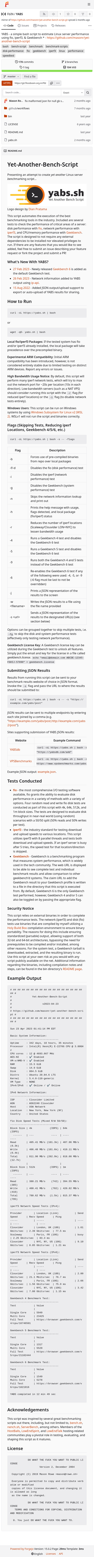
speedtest (8, 55)
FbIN (10, 14)
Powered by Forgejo (22, 1549)
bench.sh (76, 1423)
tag (24, 67)
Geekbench (74, 232)
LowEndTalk (54, 1431)
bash (5, 46)
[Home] (7, 4)
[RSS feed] (44, 14)
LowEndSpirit (30, 1431)
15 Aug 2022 (21, 288)
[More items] (90, 26)
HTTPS (7, 83)
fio (28, 51)
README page (72, 969)
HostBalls (13, 1431)
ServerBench (29, 1427)
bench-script (18, 46)
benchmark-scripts (57, 46)
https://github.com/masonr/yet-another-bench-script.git (39, 19)
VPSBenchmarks (21, 761)
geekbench (39, 51)
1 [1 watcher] (60, 14)
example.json (47, 772)
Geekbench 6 (61, 269)
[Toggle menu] (89, 4)
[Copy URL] (51, 83)
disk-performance (13, 51)
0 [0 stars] (75, 14)
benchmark (36, 46)
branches (70, 62)
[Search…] (87, 92)
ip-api (35, 283)
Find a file (30, 76)
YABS (19, 14)
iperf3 (52, 51)
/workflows (17, 108)
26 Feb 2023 (21, 278)
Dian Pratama (38, 209)
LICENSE (11, 124)
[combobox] (72, 92)
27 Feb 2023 (21, 269)
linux (62, 51)
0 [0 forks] (89, 14)
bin (8, 116)
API (61, 1553)
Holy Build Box (17, 928)
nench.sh (13, 1427)
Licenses (51, 1553)
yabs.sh (10, 140)
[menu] (58, 83)
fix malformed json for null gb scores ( (47, 101)
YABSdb (15, 750)
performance (75, 51)
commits (24, 62)
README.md (13, 132)
